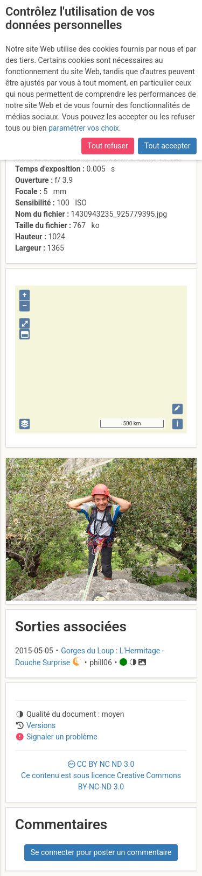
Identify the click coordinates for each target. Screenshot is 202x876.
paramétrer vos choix (83, 128)
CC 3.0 (101, 775)
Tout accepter (167, 145)
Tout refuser (107, 145)
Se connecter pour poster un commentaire (101, 852)
